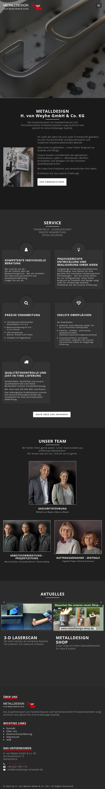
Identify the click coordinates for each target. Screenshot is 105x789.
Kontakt (10, 728)
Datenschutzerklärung (19, 734)
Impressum (12, 736)
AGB (8, 739)
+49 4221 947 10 (16, 763)
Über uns (11, 731)
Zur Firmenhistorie (52, 182)
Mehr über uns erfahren (52, 414)
